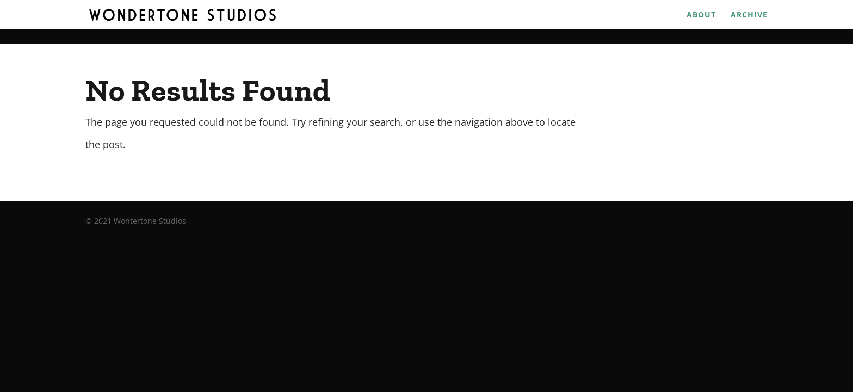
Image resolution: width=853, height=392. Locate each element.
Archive (749, 15)
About (701, 15)
